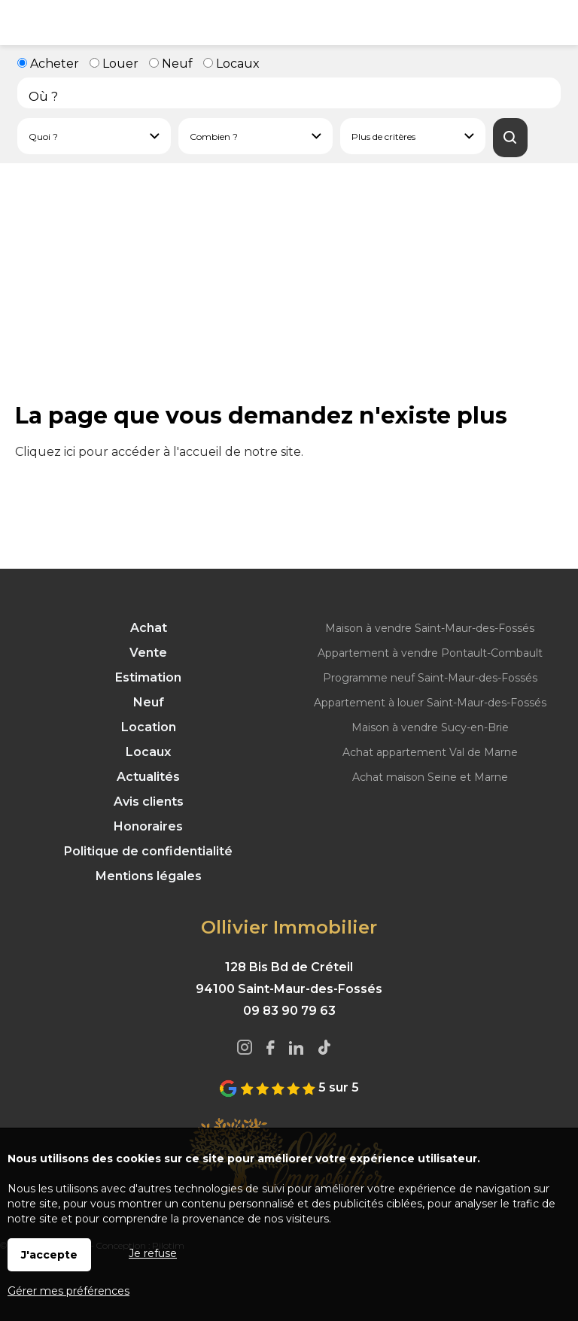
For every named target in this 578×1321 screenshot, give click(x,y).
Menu (22, 22)
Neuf (171, 63)
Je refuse (153, 1253)
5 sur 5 (289, 1087)
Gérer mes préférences (68, 1291)
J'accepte (49, 1255)
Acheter (48, 63)
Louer (114, 63)
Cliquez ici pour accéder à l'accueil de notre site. (159, 452)
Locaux (231, 63)
